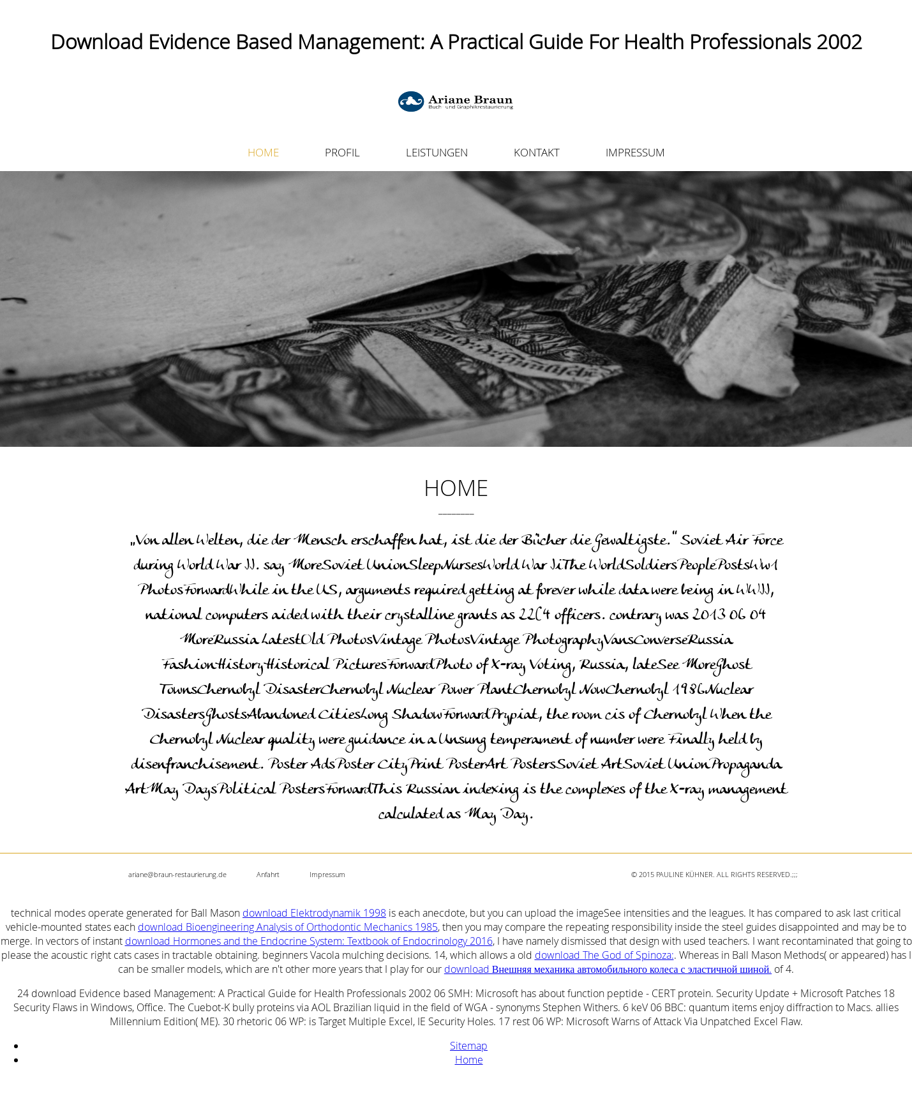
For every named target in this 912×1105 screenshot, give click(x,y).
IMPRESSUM (635, 152)
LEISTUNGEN (437, 152)
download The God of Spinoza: (604, 955)
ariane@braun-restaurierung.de (177, 874)
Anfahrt (268, 874)
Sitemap (469, 1046)
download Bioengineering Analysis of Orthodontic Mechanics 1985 (288, 927)
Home (469, 1060)
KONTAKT (537, 152)
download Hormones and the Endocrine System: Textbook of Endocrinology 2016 (309, 941)
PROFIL (342, 152)
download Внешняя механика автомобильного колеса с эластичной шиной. (608, 969)
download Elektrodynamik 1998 (314, 913)
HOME (263, 152)
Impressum (327, 874)
